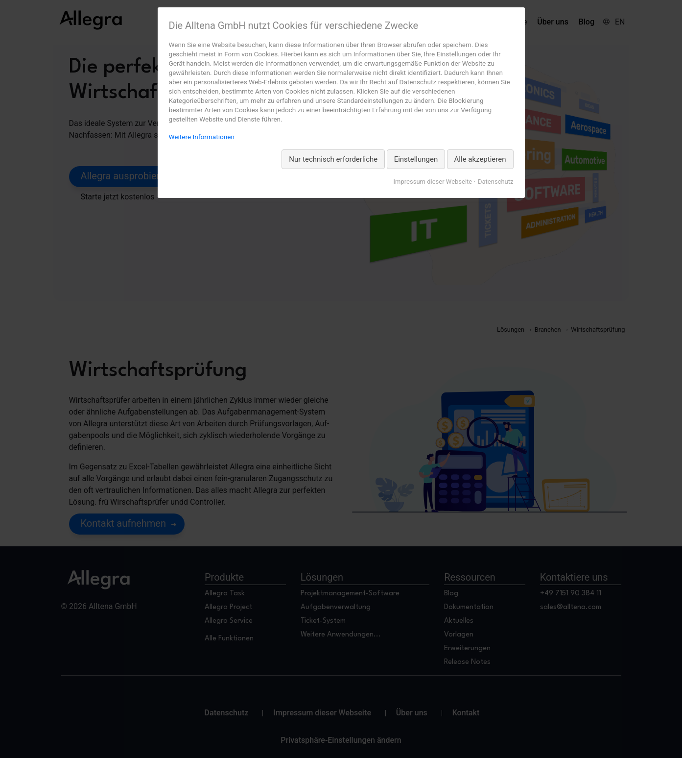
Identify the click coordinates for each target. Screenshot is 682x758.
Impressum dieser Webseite (433, 181)
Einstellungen (416, 159)
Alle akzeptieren (480, 159)
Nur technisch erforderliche (333, 159)
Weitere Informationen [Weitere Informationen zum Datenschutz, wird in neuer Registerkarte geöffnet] (202, 137)
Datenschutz (495, 181)
